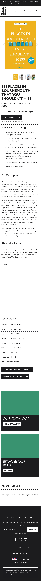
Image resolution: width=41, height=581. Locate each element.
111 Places (15, 362)
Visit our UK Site (24, 559)
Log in (3, 121)
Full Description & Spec (23, 112)
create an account (17, 495)
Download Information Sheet (17, 369)
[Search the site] (17, 11)
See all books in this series (15, 376)
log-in (7, 495)
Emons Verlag (16, 325)
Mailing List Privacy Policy (20, 533)
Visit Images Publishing (21, 562)
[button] (25, 11)
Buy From (9, 117)
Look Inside (6, 112)
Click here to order (24, 4)
